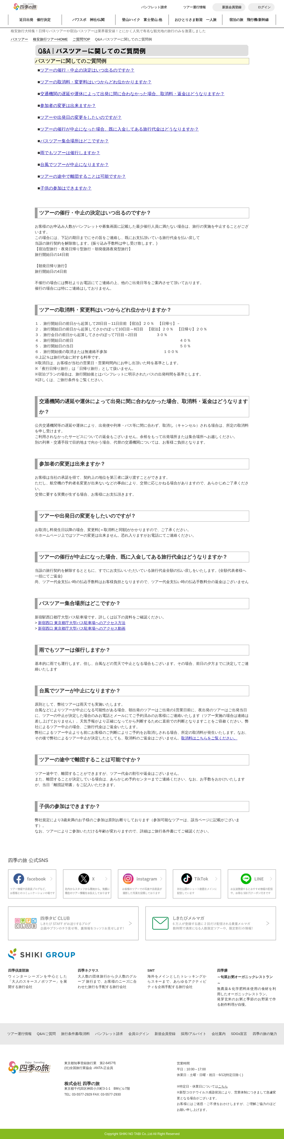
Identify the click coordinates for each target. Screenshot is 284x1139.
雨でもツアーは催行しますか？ (70, 152)
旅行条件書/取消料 (75, 1034)
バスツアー (19, 39)
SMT (151, 970)
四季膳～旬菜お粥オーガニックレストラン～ (245, 976)
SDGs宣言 (239, 1034)
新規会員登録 (165, 1034)
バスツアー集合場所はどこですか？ (74, 141)
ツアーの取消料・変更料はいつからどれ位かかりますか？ (96, 82)
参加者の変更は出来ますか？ (68, 105)
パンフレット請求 (154, 7)
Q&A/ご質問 (46, 1034)
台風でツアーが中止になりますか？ (74, 164)
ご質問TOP (81, 39)
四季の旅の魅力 (265, 1034)
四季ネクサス (88, 970)
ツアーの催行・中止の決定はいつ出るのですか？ (87, 70)
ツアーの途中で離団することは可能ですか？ (83, 176)
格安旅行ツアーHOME (50, 39)
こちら (223, 1086)
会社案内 (219, 1034)
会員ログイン (138, 1034)
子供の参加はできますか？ (66, 188)
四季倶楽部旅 (18, 970)
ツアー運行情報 (194, 7)
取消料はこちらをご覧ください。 (209, 738)
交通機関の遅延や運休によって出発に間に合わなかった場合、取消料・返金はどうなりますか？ (132, 93)
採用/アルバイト (193, 1034)
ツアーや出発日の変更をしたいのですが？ (81, 117)
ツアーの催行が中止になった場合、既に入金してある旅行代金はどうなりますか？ (119, 129)
